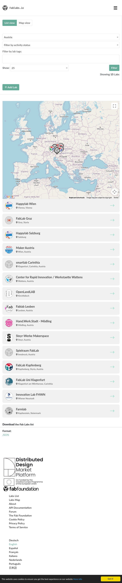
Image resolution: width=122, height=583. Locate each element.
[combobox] (60, 37)
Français (13, 551)
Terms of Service (18, 527)
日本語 (13, 567)
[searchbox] (4, 59)
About (12, 503)
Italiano (13, 555)
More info (77, 579)
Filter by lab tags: (12, 51)
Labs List (14, 495)
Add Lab (11, 87)
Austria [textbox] (8, 37)
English (13, 544)
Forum (12, 511)
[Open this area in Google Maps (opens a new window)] (8, 197)
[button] (52, 149)
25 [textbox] (13, 67)
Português (15, 563)
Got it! (110, 578)
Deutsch (14, 540)
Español (13, 548)
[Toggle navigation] (115, 7)
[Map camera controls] (114, 191)
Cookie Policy (16, 519)
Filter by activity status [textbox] (17, 44)
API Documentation (20, 507)
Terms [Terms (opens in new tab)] (116, 198)
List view (10, 22)
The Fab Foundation (20, 515)
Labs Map (14, 499)
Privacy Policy (17, 523)
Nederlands (15, 559)
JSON (5, 434)
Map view (24, 22)
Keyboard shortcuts (77, 198)
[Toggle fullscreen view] (114, 106)
